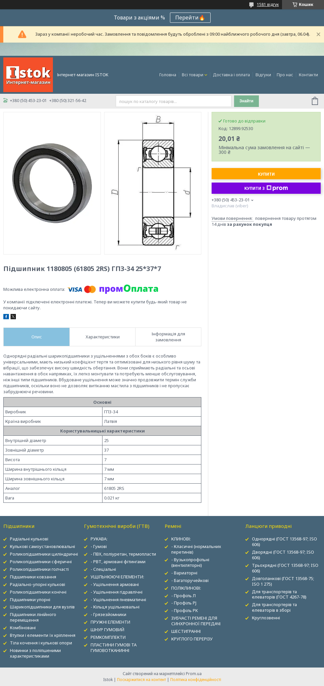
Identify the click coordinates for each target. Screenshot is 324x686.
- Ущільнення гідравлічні (116, 592)
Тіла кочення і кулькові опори (41, 643)
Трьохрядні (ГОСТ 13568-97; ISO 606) (285, 568)
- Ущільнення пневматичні (118, 599)
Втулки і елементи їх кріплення (42, 635)
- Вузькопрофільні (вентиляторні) (190, 562)
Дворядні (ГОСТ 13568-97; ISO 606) (283, 555)
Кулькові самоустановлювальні (42, 546)
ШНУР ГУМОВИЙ (107, 630)
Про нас (285, 75)
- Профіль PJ (183, 603)
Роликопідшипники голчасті (39, 569)
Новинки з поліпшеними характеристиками (35, 653)
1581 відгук (268, 4)
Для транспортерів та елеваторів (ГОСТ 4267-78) (279, 594)
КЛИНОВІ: (181, 539)
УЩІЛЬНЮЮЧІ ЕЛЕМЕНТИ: (117, 577)
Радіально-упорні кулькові (37, 584)
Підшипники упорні (30, 599)
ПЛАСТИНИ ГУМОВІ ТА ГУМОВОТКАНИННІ (114, 647)
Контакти (308, 75)
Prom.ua (194, 673)
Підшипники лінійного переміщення (33, 617)
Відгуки (263, 75)
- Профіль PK (184, 610)
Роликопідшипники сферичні (41, 562)
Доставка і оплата (231, 75)
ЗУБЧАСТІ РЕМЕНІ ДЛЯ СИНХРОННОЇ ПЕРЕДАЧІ (196, 621)
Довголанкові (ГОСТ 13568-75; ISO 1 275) (283, 581)
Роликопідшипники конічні (38, 592)
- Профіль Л (183, 596)
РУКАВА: (99, 539)
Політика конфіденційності (195, 679)
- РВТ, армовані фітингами (118, 562)
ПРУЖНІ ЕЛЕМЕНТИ (110, 622)
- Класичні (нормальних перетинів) (196, 549)
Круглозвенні (266, 618)
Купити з (266, 188)
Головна (167, 75)
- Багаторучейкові (190, 580)
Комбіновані (23, 628)
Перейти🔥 (190, 17)
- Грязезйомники (108, 614)
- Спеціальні (103, 569)
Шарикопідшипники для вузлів (42, 607)
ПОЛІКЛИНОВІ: (186, 588)
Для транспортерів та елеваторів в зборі (274, 607)
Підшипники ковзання (33, 577)
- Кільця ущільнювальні (115, 607)
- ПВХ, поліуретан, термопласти (123, 554)
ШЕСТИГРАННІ (186, 631)
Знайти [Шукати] (246, 101)
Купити (266, 174)
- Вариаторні (184, 573)
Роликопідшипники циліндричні (44, 554)
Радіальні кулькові (29, 539)
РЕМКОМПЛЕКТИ (108, 637)
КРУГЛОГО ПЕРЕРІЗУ (192, 639)
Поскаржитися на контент (141, 679)
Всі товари (192, 75)
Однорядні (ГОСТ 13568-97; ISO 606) (284, 541)
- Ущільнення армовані (115, 584)
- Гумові (99, 546)
